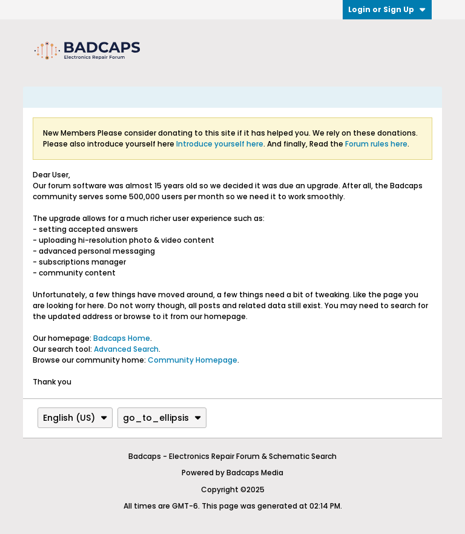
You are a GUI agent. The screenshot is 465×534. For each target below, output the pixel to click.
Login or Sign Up (387, 9)
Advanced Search (126, 349)
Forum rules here (376, 144)
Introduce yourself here (219, 144)
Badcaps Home (121, 338)
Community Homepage (192, 360)
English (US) (75, 418)
